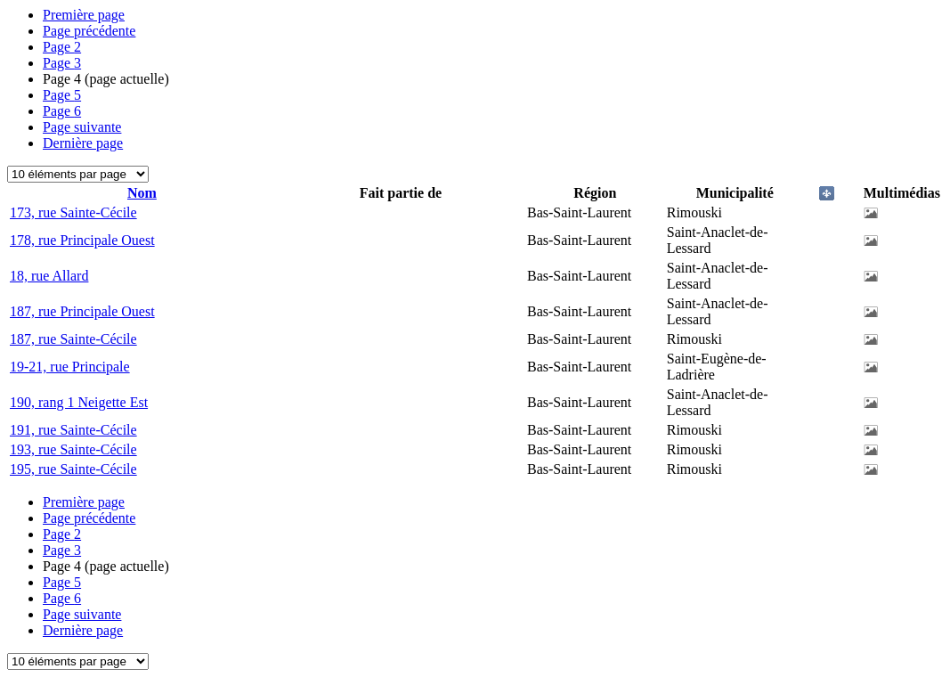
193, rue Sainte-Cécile (73, 449)
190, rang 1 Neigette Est (79, 402)
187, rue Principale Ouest (82, 311)
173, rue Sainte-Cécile (73, 212)
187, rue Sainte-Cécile (73, 339)
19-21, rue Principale (70, 366)
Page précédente (89, 30)
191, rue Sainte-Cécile (73, 429)
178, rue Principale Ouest (82, 240)
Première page (84, 14)
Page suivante (82, 127)
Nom (142, 192)
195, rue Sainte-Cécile (73, 469)
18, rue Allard (49, 275)
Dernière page (83, 143)
